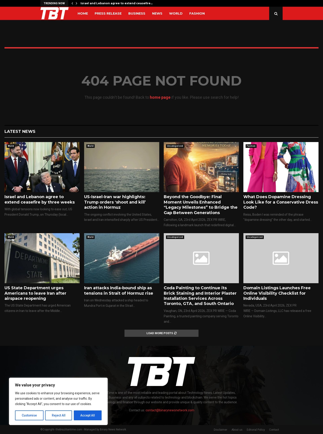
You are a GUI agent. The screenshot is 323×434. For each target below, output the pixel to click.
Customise (29, 415)
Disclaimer (220, 429)
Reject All (59, 415)
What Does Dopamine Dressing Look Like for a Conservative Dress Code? (280, 202)
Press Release (108, 13)
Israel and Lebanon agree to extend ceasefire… (117, 3)
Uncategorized (175, 146)
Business (136, 13)
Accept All (88, 415)
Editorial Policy (256, 429)
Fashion (197, 13)
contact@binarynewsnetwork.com (170, 410)
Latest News (19, 131)
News (157, 13)
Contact (274, 429)
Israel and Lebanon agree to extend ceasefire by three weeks (39, 199)
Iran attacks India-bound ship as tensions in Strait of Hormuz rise (118, 290)
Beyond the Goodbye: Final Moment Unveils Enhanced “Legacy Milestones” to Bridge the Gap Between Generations (201, 204)
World (176, 13)
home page (160, 97)
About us (236, 429)
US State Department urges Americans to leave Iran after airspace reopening (35, 293)
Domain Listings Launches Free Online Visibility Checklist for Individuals (277, 293)
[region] (58, 401)
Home (83, 13)
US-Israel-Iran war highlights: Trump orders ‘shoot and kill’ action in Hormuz (115, 202)
